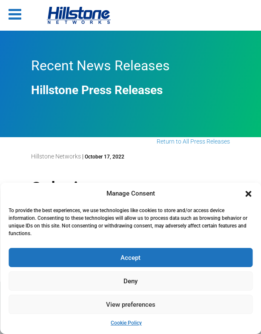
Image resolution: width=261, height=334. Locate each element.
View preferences (130, 304)
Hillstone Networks (56, 156)
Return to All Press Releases (193, 141)
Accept (130, 258)
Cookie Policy (126, 323)
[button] (248, 194)
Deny (130, 281)
